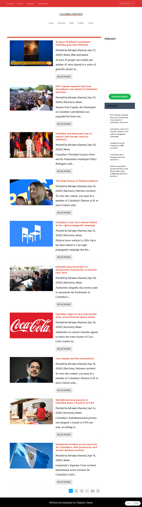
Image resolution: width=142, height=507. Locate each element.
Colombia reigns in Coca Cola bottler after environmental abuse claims (76, 314)
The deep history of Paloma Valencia (77, 179)
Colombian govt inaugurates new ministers (117, 155)
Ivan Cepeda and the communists (75, 357)
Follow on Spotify (120, 95)
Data (71, 22)
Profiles (81, 22)
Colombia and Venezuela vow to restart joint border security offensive (74, 135)
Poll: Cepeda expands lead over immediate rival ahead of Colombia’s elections (77, 87)
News (51, 22)
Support (30, 3)
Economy (69, 325)
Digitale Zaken (85, 501)
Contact (10, 3)
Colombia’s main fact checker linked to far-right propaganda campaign (76, 222)
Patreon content (86, 189)
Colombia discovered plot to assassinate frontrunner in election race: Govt (76, 268)
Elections (61, 22)
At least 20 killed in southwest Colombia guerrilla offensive (73, 42)
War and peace (79, 53)
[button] (133, 503)
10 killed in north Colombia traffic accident (117, 144)
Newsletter (43, 3)
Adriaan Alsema (77, 48)
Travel (90, 22)
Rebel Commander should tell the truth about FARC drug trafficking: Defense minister (119, 170)
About (20, 3)
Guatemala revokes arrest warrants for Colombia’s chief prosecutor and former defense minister (76, 445)
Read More (64, 75)
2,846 (92, 491)
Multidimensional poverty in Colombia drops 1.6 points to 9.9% (75, 400)
